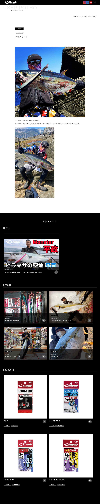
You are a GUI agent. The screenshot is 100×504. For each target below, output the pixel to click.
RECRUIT (72, 471)
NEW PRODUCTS (41, 467)
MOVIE (37, 480)
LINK (71, 480)
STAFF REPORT (40, 474)
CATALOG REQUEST (76, 477)
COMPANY (72, 467)
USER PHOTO (40, 477)
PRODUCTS (39, 471)
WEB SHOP (73, 483)
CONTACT (72, 474)
